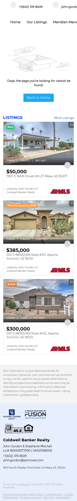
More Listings (64, 118)
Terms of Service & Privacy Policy (23, 494)
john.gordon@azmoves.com (23, 460)
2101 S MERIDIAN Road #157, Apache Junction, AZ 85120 (32, 256)
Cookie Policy (54, 494)
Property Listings (30, 497)
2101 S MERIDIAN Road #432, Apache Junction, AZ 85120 (32, 335)
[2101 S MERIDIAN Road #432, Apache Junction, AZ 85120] (38, 300)
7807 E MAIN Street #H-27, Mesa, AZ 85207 (36, 176)
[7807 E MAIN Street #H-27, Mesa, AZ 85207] (38, 143)
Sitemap (48, 497)
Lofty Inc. (24, 484)
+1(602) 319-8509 (15, 456)
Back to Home (38, 98)
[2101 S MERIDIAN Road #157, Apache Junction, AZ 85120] (38, 222)
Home (15, 22)
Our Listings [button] (37, 22)
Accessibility (63, 497)
